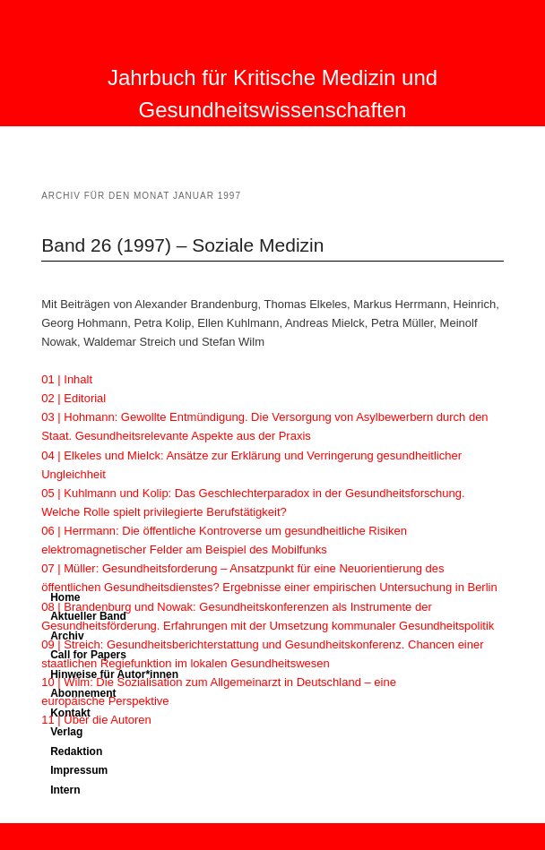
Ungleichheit (73, 474)
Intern (65, 790)
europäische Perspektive (105, 701)
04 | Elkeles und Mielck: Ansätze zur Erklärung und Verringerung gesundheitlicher (251, 455)
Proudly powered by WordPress (273, 831)
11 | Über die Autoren (96, 719)
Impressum (79, 770)
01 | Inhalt (66, 379)
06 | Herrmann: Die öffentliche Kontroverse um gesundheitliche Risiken (224, 530)
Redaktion (76, 751)
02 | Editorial (73, 398)
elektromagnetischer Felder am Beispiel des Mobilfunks (184, 549)
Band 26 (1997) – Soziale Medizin (182, 245)
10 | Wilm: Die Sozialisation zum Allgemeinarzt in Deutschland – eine (218, 682)
